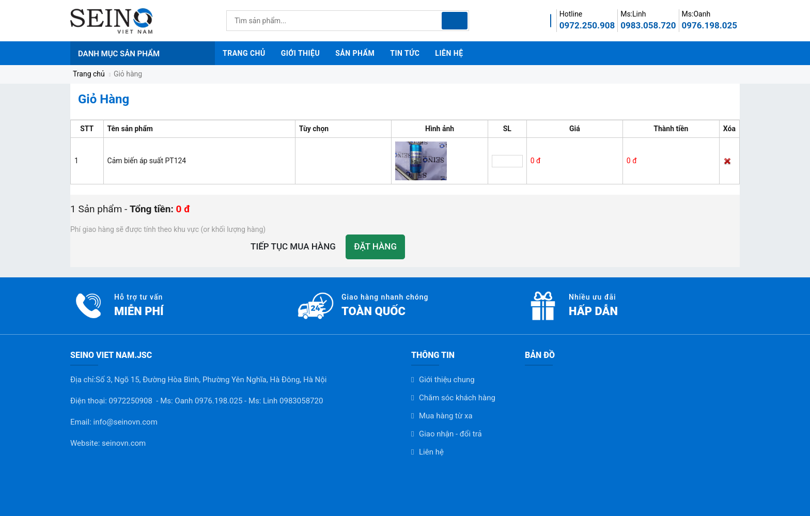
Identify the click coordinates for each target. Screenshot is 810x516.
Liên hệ (431, 452)
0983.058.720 (648, 25)
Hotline (571, 14)
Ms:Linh (633, 14)
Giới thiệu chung (447, 379)
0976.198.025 (709, 25)
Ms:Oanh (696, 14)
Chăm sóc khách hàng (457, 397)
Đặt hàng (375, 246)
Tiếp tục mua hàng (293, 246)
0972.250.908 (587, 25)
